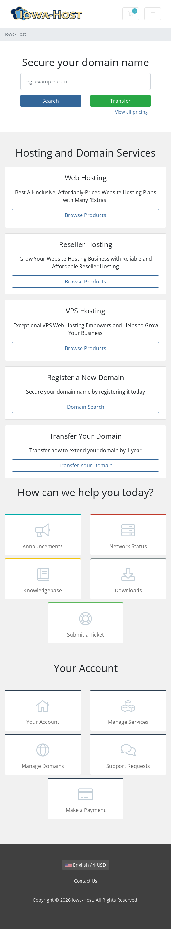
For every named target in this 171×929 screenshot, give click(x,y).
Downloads (128, 580)
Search (50, 100)
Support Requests (128, 755)
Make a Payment (86, 799)
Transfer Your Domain (86, 465)
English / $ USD (85, 865)
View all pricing (131, 112)
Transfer (120, 100)
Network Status (128, 536)
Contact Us (85, 881)
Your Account (43, 711)
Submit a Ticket (86, 624)
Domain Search (85, 406)
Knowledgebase (43, 580)
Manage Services (128, 711)
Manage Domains (43, 755)
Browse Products (85, 215)
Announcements (43, 536)
